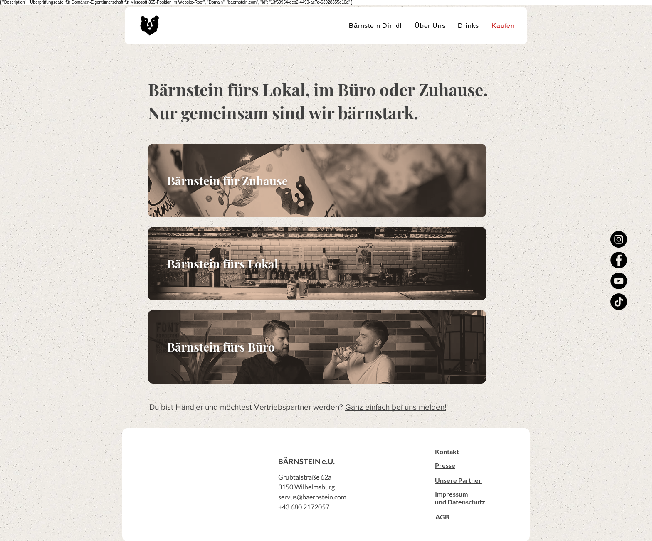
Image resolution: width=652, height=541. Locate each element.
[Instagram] (618, 239)
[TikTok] (618, 301)
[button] (447, 451)
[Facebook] (618, 260)
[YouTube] (618, 281)
